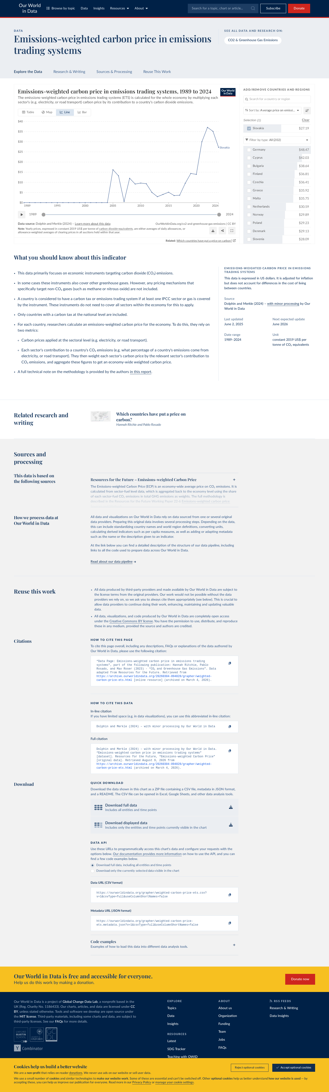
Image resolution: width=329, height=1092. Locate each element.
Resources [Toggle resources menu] (119, 8)
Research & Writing (69, 72)
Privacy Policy (141, 1082)
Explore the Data (28, 72)
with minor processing (283, 303)
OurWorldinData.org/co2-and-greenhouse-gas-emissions (190, 223)
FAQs (59, 1029)
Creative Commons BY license (131, 621)
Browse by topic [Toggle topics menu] (60, 8)
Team (222, 1039)
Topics (171, 1016)
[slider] (43, 214)
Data (84, 8)
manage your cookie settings (174, 1082)
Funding (224, 1031)
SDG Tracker (176, 1057)
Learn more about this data (92, 223)
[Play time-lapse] (21, 214)
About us (225, 1016)
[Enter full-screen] (232, 230)
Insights (98, 8)
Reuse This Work (157, 72)
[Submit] (252, 8)
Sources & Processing (114, 72)
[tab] (28, 112)
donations (75, 1073)
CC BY (232, 223)
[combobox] (223, 8)
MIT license (28, 1024)
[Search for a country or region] (277, 99)
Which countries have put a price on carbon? (204, 240)
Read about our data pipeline (113, 561)
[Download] (213, 230)
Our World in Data (30, 8)
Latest (171, 1049)
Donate (299, 8)
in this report (140, 372)
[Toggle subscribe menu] (273, 8)
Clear (305, 120)
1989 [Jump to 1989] (33, 214)
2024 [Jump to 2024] (229, 214)
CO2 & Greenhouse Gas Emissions (253, 40)
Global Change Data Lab (80, 1009)
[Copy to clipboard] (225, 663)
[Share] (222, 230)
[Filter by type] (277, 140)
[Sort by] (272, 110)
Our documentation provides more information (147, 860)
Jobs (221, 1047)
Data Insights (279, 1024)
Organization (227, 1024)
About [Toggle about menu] (141, 8)
